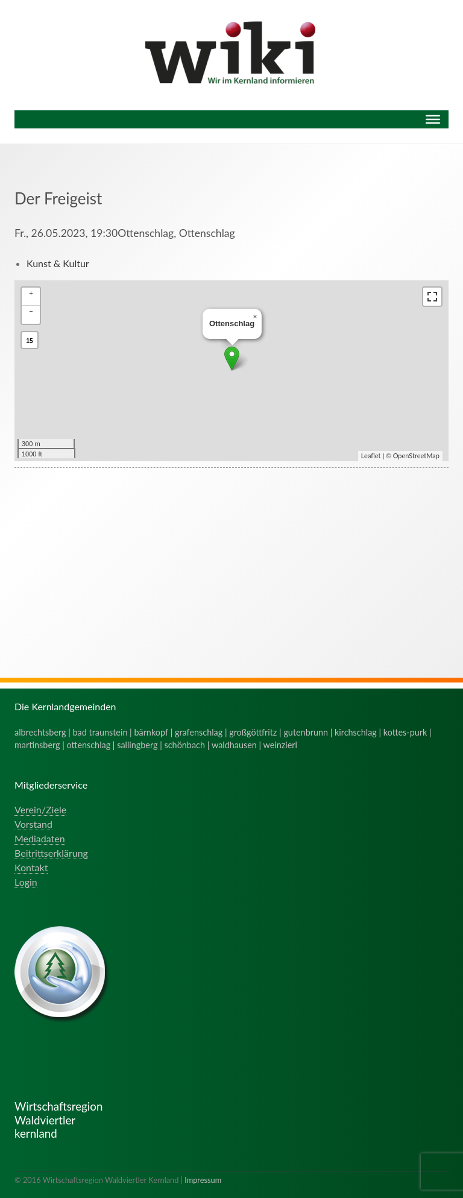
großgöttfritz (253, 732)
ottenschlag (89, 745)
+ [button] (31, 292)
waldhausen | (237, 745)
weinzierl (280, 745)
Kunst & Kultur (58, 263)
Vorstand (33, 824)
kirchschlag (356, 732)
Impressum (202, 1180)
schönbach (185, 745)
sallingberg (137, 745)
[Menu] (433, 119)
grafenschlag (198, 732)
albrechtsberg (40, 732)
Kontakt (31, 867)
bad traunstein (100, 732)
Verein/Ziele (40, 809)
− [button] (31, 310)
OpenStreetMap (416, 455)
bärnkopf (151, 732)
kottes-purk (405, 732)
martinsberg (37, 745)
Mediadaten (39, 838)
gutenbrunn (305, 732)
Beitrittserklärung (51, 853)
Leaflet (371, 455)
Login (25, 881)
